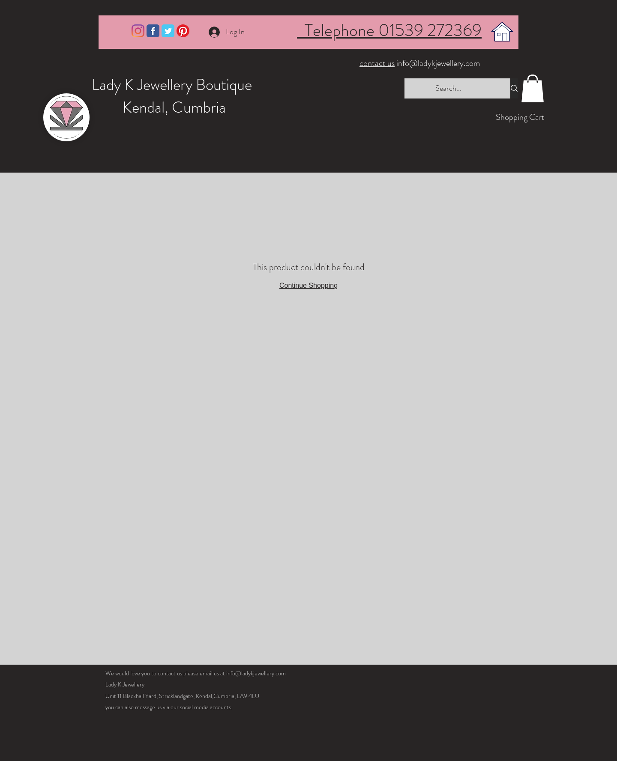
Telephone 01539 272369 (389, 30)
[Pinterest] (183, 30)
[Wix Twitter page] (168, 30)
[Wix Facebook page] (153, 30)
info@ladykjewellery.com (420, 63)
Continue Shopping (308, 285)
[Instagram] (138, 30)
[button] (532, 88)
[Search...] (448, 88)
